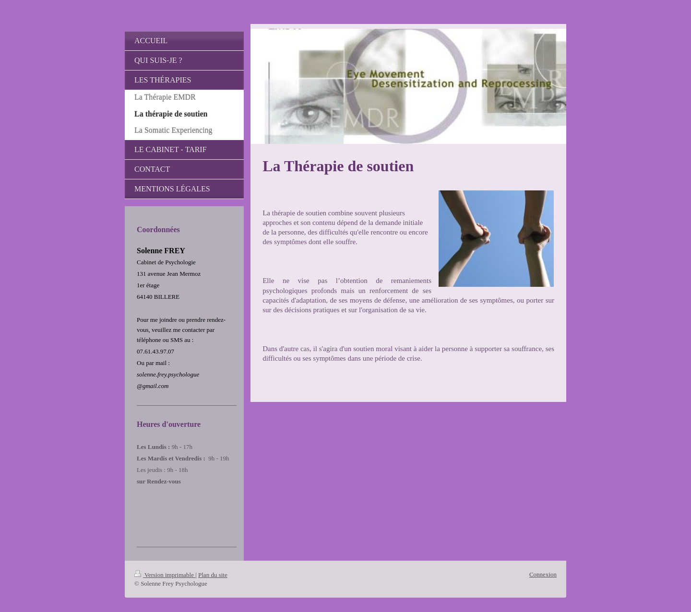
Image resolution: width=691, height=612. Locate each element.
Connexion (543, 574)
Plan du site (212, 574)
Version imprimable (164, 574)
